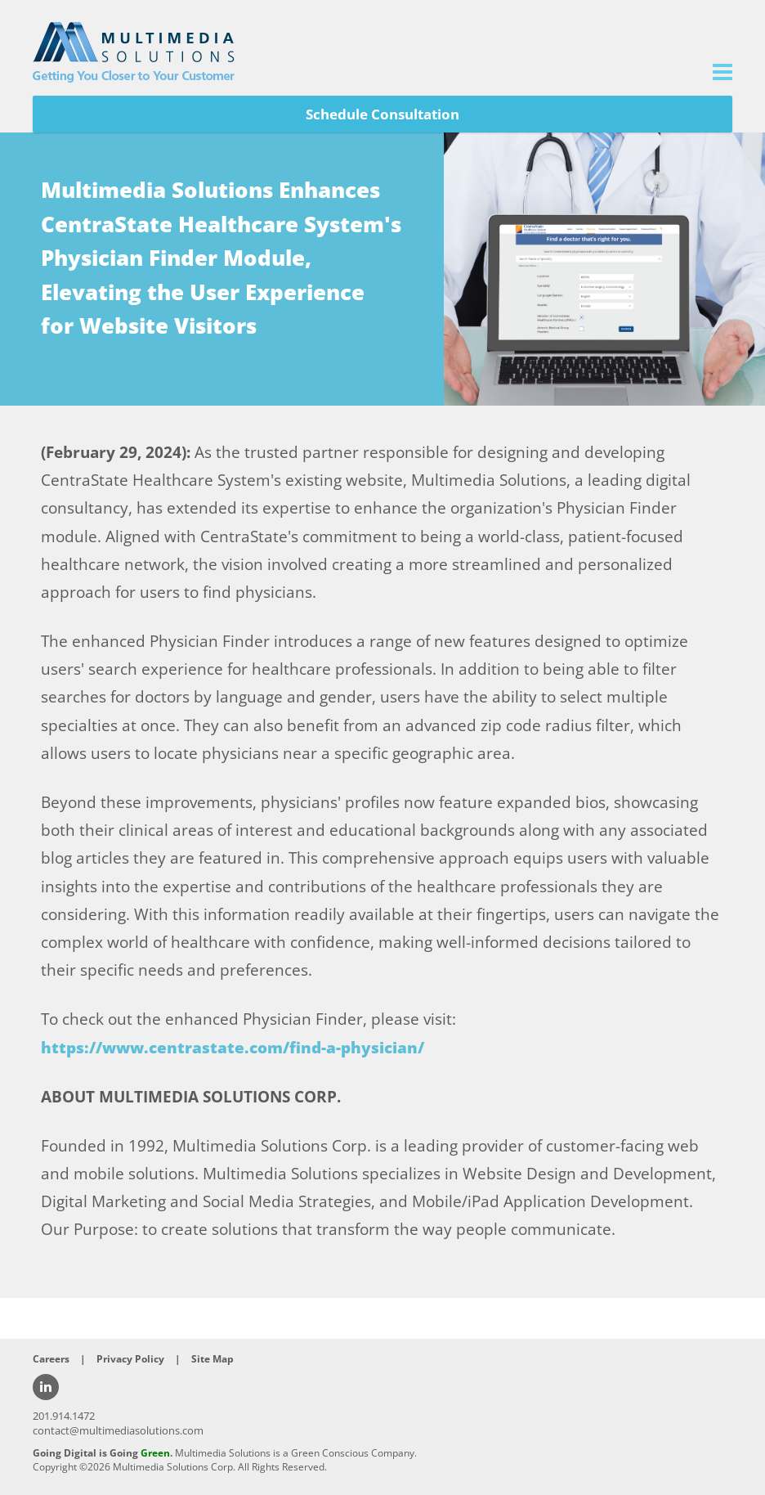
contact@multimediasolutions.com (118, 1430)
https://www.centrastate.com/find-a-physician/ (232, 1047)
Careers (51, 1359)
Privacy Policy (130, 1359)
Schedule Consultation (382, 114)
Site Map (212, 1359)
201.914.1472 (64, 1415)
